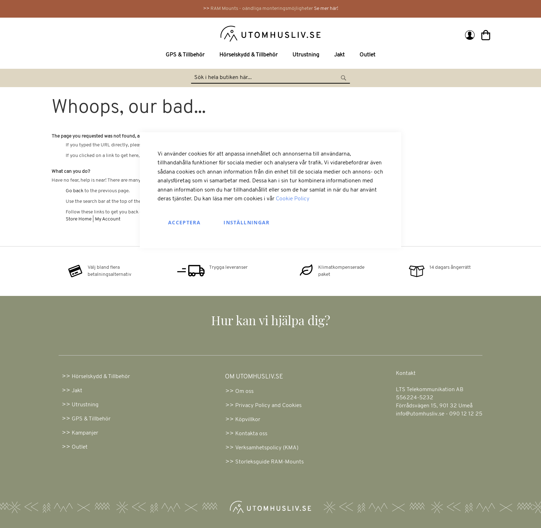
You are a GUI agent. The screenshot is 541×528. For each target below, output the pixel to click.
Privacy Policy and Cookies (268, 405)
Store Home (78, 219)
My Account (107, 219)
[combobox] (270, 78)
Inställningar (247, 222)
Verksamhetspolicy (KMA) (266, 448)
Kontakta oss (251, 434)
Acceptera (184, 222)
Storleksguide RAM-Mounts (269, 462)
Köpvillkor (247, 420)
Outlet (80, 447)
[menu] (270, 55)
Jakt (77, 391)
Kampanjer (85, 433)
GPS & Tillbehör (91, 419)
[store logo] (161, 33)
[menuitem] (186, 55)
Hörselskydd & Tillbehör (101, 377)
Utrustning (85, 405)
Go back (74, 191)
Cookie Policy (292, 199)
